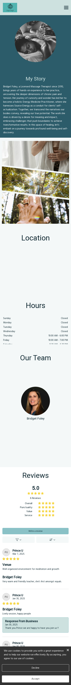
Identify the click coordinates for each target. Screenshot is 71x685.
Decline (35, 668)
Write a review (35, 531)
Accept (35, 679)
